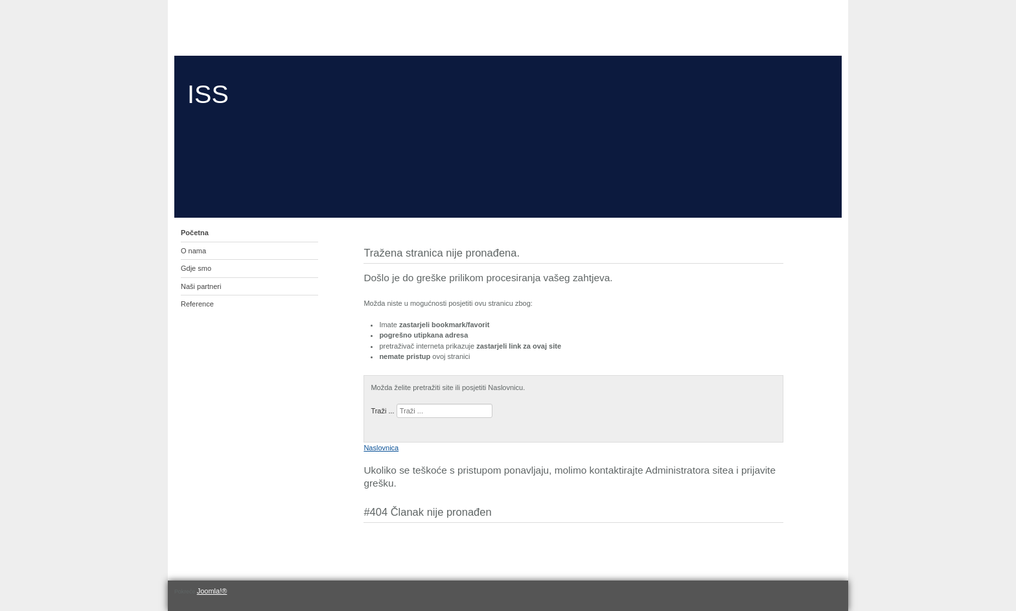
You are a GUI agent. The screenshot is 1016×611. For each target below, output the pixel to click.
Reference (197, 304)
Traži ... (382, 411)
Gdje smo (196, 268)
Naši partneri (201, 286)
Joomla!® (212, 591)
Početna (195, 232)
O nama (193, 251)
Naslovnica (381, 448)
